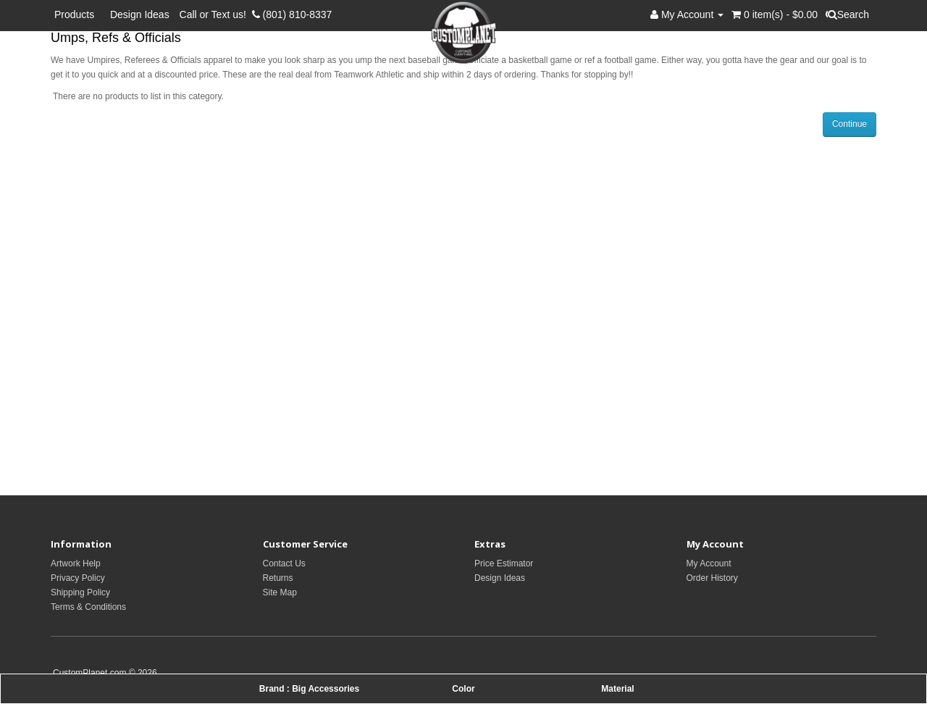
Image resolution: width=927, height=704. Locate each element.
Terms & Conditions (88, 607)
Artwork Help (76, 563)
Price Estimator (503, 563)
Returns (278, 578)
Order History (712, 578)
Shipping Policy (80, 592)
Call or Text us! (216, 14)
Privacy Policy (78, 578)
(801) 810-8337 (292, 14)
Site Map (280, 592)
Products (77, 14)
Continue (849, 124)
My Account (709, 563)
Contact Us (284, 563)
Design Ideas (139, 14)
